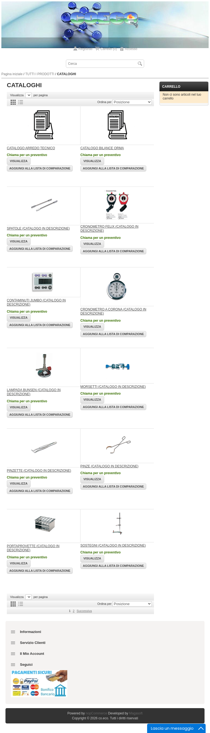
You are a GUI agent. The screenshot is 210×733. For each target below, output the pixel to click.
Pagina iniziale (11, 74)
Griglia (13, 102)
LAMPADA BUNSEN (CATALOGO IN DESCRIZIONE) (34, 392)
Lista (20, 102)
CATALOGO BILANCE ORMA (102, 148)
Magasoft (135, 713)
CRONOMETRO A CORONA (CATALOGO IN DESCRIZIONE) (113, 311)
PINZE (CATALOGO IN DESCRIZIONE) (109, 466)
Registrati (85, 49)
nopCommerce (96, 713)
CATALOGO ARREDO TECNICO (31, 148)
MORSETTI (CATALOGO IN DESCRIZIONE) (113, 387)
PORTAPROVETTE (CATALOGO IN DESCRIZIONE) (33, 548)
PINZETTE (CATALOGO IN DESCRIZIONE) (39, 471)
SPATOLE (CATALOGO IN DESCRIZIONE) (38, 228)
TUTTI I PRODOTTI (39, 74)
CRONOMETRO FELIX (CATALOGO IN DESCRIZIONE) (109, 229)
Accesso (131, 49)
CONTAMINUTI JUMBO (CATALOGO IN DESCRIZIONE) (36, 302)
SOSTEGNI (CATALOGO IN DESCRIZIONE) (113, 545)
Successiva (84, 610)
